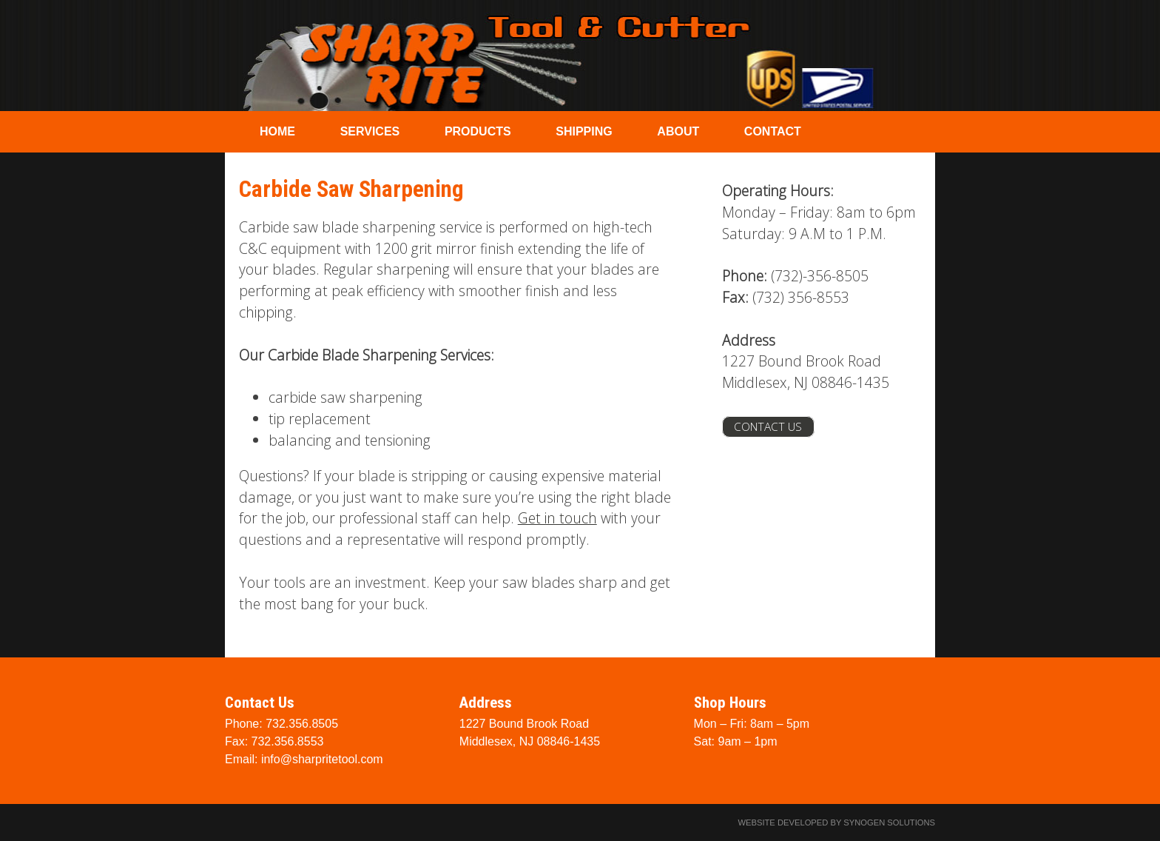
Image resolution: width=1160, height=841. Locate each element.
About (678, 131)
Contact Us (768, 427)
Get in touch (557, 518)
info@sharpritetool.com (322, 759)
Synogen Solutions (889, 822)
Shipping (584, 131)
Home (277, 131)
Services (370, 131)
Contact (772, 131)
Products (478, 131)
